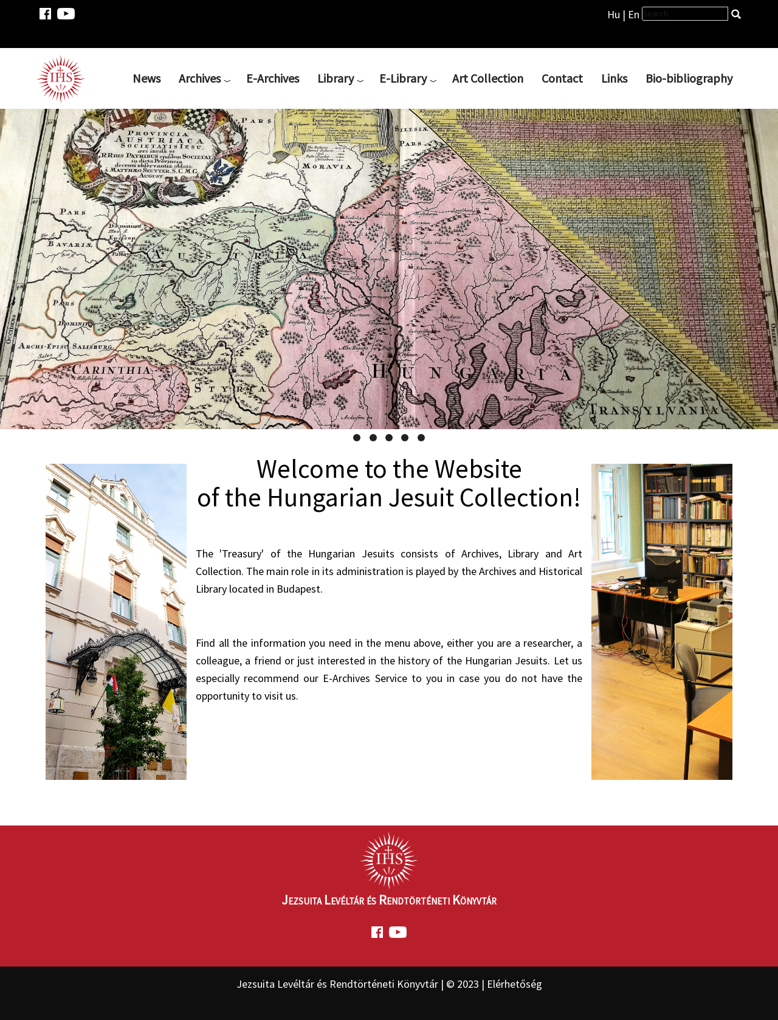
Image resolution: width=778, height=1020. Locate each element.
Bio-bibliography (688, 78)
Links (614, 78)
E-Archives (272, 78)
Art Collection (487, 78)
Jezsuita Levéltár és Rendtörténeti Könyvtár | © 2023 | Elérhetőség (389, 984)
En (633, 14)
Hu (613, 14)
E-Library (403, 78)
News (146, 78)
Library (335, 78)
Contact (562, 78)
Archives (200, 78)
